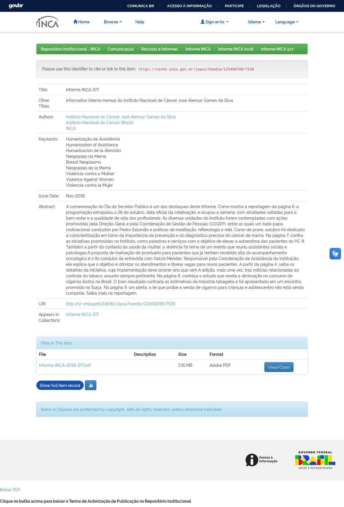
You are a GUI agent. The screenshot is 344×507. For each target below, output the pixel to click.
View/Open (279, 367)
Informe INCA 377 (277, 49)
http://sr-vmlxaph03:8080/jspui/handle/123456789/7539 (120, 303)
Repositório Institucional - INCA (70, 49)
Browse (113, 21)
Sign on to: (215, 21)
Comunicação (120, 49)
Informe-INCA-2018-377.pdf (65, 365)
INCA (71, 128)
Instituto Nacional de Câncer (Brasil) (100, 122)
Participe (234, 6)
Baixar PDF (10, 489)
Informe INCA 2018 (235, 49)
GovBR (15, 4)
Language (286, 21)
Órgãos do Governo (314, 6)
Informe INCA (198, 49)
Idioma (256, 21)
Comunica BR (140, 6)
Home (81, 21)
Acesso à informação (189, 6)
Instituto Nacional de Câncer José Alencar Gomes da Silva (121, 116)
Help (139, 21)
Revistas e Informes (159, 49)
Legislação (269, 6)
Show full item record (60, 385)
